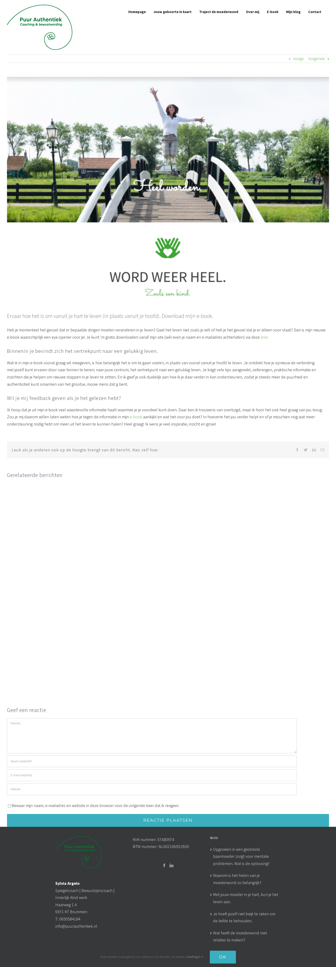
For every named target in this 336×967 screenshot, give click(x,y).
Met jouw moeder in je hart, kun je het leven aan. (245, 898)
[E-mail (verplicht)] (152, 775)
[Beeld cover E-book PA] (168, 191)
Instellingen (194, 957)
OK (223, 957)
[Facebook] (164, 865)
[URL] (152, 789)
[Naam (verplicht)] (152, 761)
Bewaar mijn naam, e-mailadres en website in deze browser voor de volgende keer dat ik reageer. (95, 805)
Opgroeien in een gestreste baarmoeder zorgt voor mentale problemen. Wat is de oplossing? (241, 856)
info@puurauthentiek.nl (76, 926)
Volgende (316, 58)
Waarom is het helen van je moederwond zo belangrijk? (237, 879)
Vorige (298, 58)
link (263, 337)
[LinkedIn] (171, 865)
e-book (136, 416)
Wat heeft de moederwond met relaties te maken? (240, 936)
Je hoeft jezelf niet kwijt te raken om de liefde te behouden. (244, 917)
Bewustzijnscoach (96, 890)
